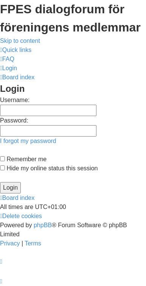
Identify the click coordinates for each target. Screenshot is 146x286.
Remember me (23, 159)
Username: (15, 100)
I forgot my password (28, 141)
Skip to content (20, 41)
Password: (14, 120)
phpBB (43, 225)
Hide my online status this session (49, 168)
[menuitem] (7, 59)
